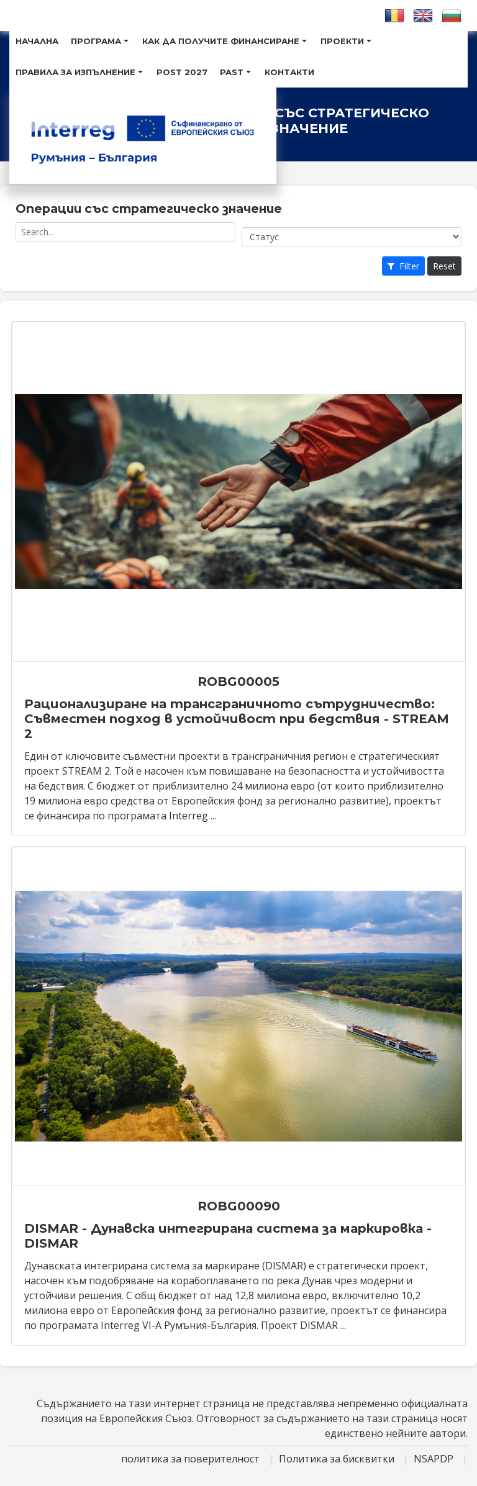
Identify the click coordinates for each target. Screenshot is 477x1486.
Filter (403, 266)
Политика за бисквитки (338, 1459)
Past (235, 72)
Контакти (289, 72)
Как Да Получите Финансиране (224, 41)
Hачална (37, 41)
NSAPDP (435, 1459)
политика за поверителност (191, 1459)
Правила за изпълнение (79, 72)
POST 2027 (182, 72)
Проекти (345, 41)
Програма (100, 41)
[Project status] (351, 236)
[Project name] (125, 231)
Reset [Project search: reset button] (444, 266)
